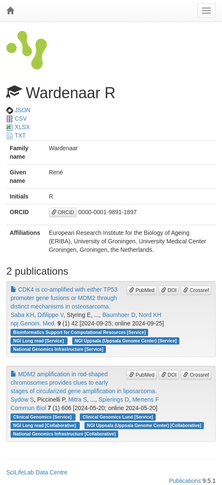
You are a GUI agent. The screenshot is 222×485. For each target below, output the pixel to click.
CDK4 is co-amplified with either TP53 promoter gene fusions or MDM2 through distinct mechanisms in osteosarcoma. (64, 298)
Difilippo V (51, 314)
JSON (18, 110)
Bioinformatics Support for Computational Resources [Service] (79, 332)
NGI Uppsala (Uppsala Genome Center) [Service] (126, 340)
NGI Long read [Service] (39, 340)
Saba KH (22, 314)
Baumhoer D (118, 314)
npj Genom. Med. (33, 323)
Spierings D (113, 399)
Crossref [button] (196, 290)
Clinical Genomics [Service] (43, 416)
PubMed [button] (141, 290)
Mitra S (77, 399)
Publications (185, 480)
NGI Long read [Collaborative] (45, 425)
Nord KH (150, 314)
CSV (16, 118)
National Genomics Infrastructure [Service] (58, 349)
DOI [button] (169, 290)
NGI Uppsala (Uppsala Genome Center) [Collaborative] (144, 425)
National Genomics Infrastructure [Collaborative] (64, 433)
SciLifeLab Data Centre (37, 472)
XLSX (18, 127)
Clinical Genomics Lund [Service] (118, 416)
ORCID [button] (62, 212)
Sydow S (22, 399)
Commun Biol (28, 408)
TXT (16, 135)
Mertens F (145, 399)
